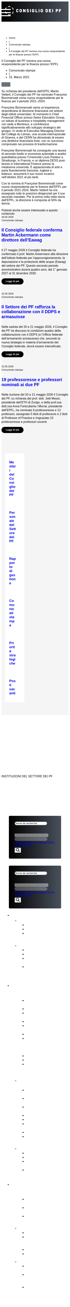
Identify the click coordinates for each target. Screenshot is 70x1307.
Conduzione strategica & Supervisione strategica (45, 1092)
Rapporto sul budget (41, 950)
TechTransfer (23, 845)
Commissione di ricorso (44, 1153)
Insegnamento (45, 842)
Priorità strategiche (40, 1232)
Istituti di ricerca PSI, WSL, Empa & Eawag (46, 1218)
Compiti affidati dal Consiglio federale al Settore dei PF (41, 1241)
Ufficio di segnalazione (43, 1157)
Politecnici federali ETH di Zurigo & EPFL (46, 1210)
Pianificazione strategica (45, 954)
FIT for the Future (34, 1261)
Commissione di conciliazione (38, 1163)
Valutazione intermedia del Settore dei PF (46, 960)
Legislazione (35, 1132)
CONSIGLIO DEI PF (22, 719)
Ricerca (30, 842)
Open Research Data (42, 1254)
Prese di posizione (40, 929)
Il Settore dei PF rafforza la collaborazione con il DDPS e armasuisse (30, 311)
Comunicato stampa (19, 44)
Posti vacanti (36, 1038)
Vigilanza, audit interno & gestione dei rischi (45, 1138)
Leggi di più (12, 281)
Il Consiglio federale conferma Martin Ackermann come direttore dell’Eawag (31, 235)
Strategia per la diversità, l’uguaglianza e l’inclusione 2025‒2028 (46, 971)
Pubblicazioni (30, 945)
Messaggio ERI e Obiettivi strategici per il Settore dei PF (46, 1068)
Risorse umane (37, 1119)
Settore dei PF (27, 1184)
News (23, 920)
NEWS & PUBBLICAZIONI (26, 724)
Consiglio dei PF (30, 985)
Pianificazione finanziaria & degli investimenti (47, 1100)
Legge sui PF (36, 1056)
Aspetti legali (20, 734)
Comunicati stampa (41, 925)
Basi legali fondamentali (44, 1060)
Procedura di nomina (42, 1115)
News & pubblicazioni (35, 914)
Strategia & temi (33, 1227)
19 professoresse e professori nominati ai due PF (31, 382)
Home (12, 37)
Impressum (18, 739)
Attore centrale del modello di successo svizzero (46, 1201)
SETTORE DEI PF (21, 729)
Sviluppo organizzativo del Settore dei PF (46, 1268)
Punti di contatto (34, 1148)
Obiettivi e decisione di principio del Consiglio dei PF (45, 1278)
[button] (15, 84)
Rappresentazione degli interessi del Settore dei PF (47, 1126)
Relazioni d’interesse (42, 1008)
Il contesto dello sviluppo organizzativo (45, 1289)
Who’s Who (35, 1021)
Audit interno (35, 1034)
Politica (19, 842)
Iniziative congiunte (41, 1249)
